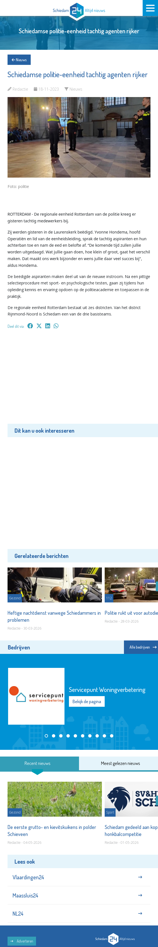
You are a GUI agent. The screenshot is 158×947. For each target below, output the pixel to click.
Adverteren (21, 941)
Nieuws (19, 59)
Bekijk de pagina (87, 701)
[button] (46, 736)
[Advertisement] (79, 380)
